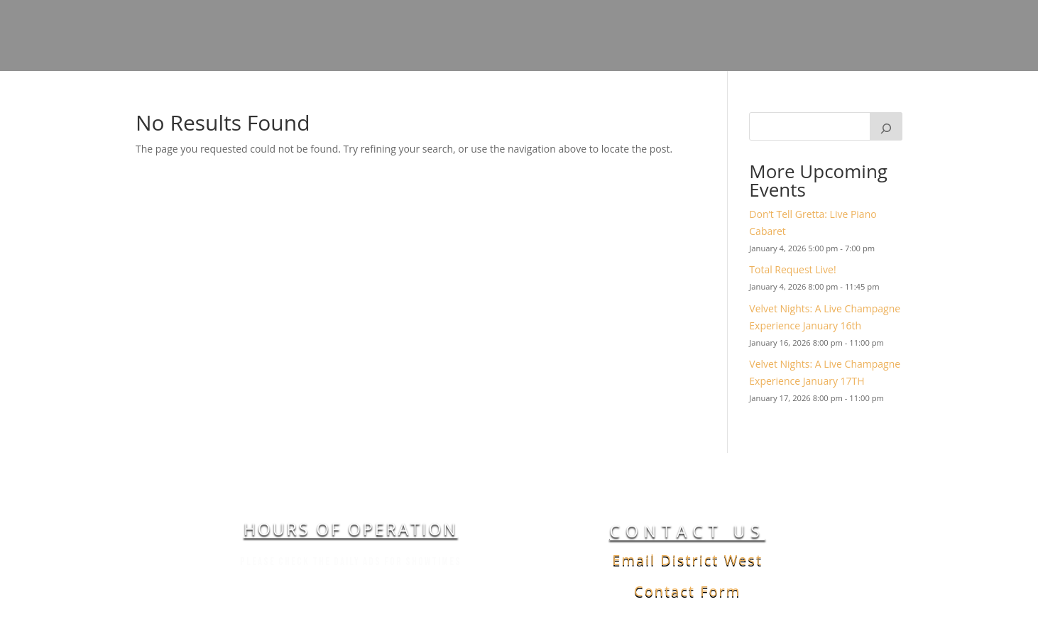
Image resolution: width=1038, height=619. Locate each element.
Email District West (687, 559)
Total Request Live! (792, 269)
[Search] (886, 126)
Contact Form (687, 591)
